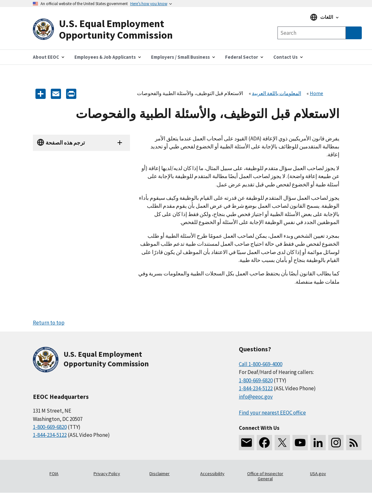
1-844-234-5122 (50, 434)
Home (316, 93)
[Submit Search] (354, 32)
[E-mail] (56, 93)
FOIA (53, 473)
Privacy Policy (107, 473)
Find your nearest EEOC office (272, 412)
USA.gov (318, 473)
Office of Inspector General (265, 476)
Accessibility (212, 473)
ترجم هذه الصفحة (65, 142)
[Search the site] (311, 32)
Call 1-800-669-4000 (260, 364)
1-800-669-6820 (50, 426)
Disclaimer (159, 473)
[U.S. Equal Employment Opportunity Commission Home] (109, 29)
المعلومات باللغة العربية (276, 93)
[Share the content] (40, 93)
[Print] (71, 93)
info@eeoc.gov (256, 396)
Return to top (49, 322)
